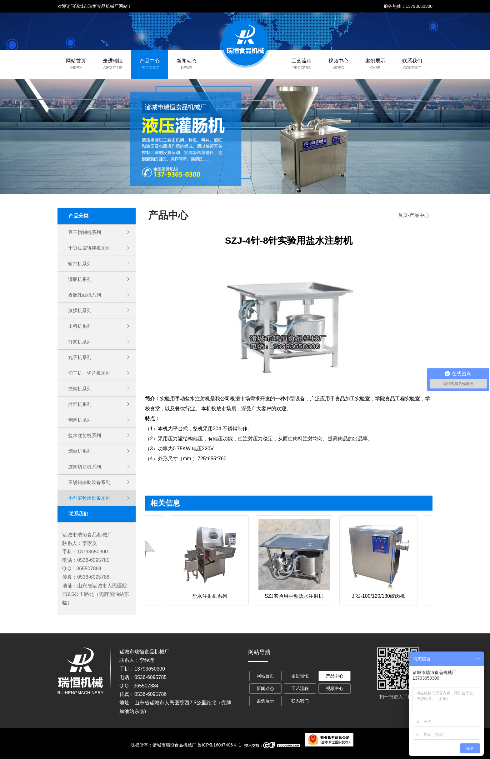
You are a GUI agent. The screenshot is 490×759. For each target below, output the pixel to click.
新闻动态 (187, 60)
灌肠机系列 (80, 279)
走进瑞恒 (113, 60)
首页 (403, 215)
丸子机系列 (80, 357)
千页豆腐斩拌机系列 (90, 248)
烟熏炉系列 (80, 451)
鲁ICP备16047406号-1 (219, 744)
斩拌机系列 (80, 263)
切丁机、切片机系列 (90, 373)
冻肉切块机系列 (85, 466)
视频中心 (338, 60)
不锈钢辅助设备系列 (90, 482)
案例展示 (375, 60)
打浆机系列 (80, 341)
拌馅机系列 (80, 404)
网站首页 (76, 60)
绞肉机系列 (80, 388)
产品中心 (150, 60)
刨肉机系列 (80, 419)
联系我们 (412, 60)
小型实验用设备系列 (90, 498)
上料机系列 (80, 326)
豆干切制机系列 (85, 232)
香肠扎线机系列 (85, 294)
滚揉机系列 (80, 310)
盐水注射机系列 (85, 435)
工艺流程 (302, 60)
